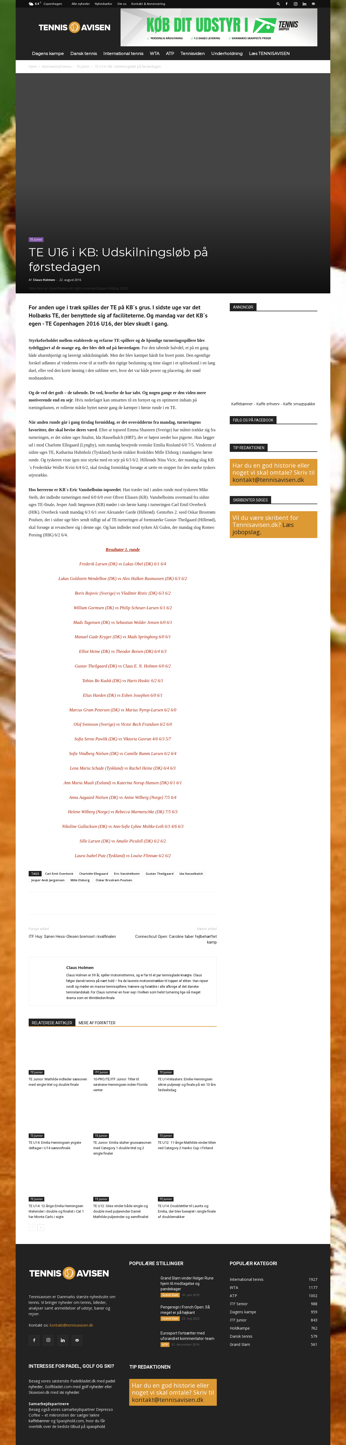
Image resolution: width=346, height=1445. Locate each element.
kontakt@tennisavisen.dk (268, 479)
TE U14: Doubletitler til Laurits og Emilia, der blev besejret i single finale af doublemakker (187, 1211)
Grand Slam (170, 1295)
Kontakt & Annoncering (148, 3)
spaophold (95, 1426)
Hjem (33, 66)
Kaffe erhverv (268, 403)
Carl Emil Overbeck (59, 873)
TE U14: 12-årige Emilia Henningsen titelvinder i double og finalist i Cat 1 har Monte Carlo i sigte (56, 1211)
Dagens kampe (48, 53)
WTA (154, 53)
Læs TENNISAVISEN (269, 53)
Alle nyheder (81, 3)
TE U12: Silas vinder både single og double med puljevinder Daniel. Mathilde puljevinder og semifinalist (120, 1211)
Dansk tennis (83, 53)
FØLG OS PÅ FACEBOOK (253, 420)
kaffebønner (39, 1420)
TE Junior (83, 66)
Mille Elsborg (80, 880)
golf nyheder (93, 1386)
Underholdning (226, 53)
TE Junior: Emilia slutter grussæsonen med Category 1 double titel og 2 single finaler (122, 1148)
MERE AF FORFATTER (97, 1023)
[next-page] (40, 1227)
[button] (278, 4)
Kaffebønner (242, 403)
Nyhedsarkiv (103, 3)
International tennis (123, 53)
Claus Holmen (44, 280)
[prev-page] (32, 1227)
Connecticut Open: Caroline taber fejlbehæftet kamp (176, 939)
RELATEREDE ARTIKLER (52, 1023)
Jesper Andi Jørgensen (48, 880)
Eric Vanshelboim (127, 873)
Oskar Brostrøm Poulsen (114, 880)
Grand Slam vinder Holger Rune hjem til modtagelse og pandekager (187, 1283)
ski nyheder (69, 1392)
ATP (170, 53)
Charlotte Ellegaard (93, 873)
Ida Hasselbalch (191, 873)
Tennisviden (193, 53)
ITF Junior (101, 1072)
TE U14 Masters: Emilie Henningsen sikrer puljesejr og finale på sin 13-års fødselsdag (187, 1084)
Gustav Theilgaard (160, 873)
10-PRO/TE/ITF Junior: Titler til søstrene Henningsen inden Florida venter (120, 1084)
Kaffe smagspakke (299, 403)
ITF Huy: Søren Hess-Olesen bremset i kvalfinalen (72, 936)
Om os (121, 3)
